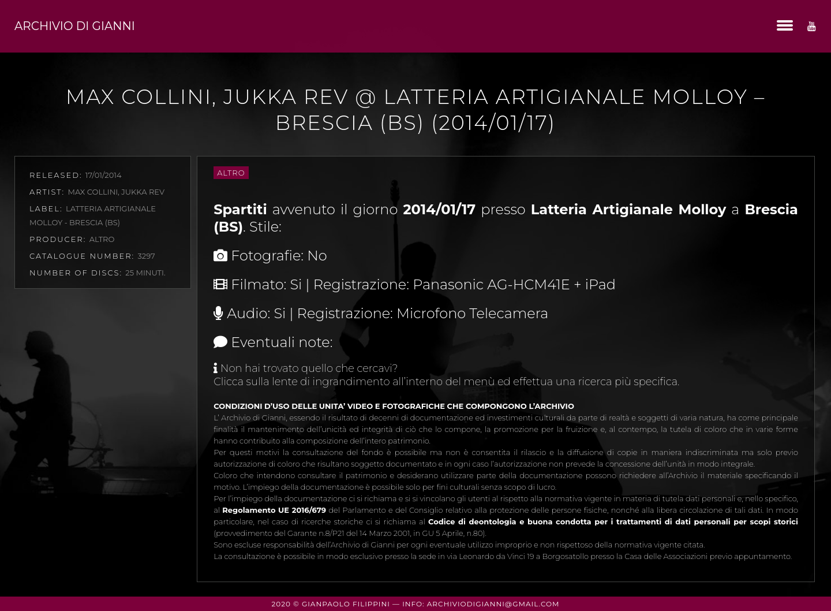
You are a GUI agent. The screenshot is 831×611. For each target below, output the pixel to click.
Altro (231, 172)
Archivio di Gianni (74, 26)
